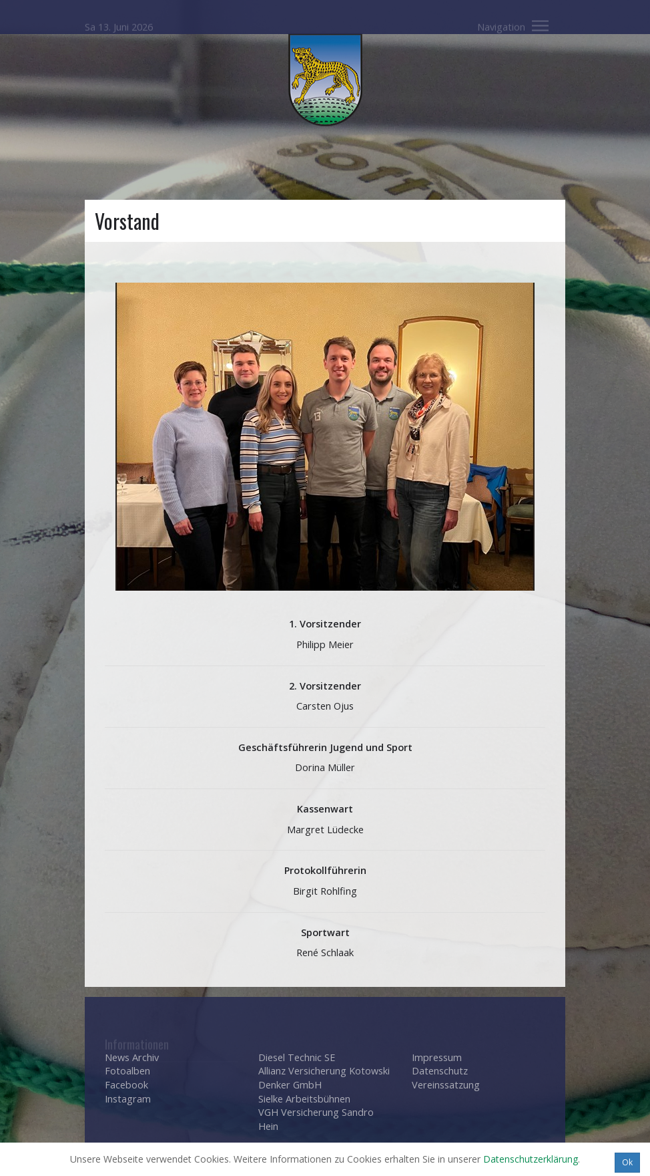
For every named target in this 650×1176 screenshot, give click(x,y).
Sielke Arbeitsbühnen (304, 1098)
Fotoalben (127, 1070)
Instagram (128, 1098)
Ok (627, 1162)
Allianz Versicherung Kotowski (324, 1070)
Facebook (126, 1084)
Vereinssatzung (446, 1084)
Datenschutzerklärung (530, 1159)
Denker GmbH (290, 1084)
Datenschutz (440, 1070)
